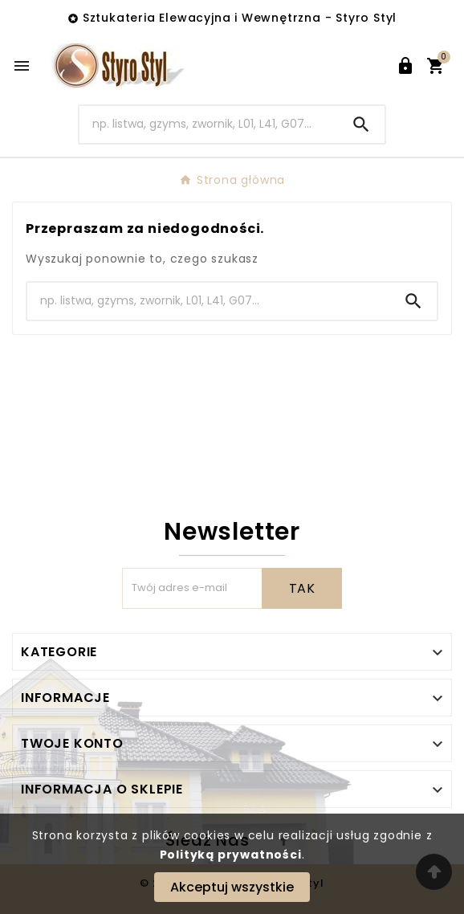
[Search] (208, 124)
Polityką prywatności (231, 855)
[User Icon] (405, 65)
